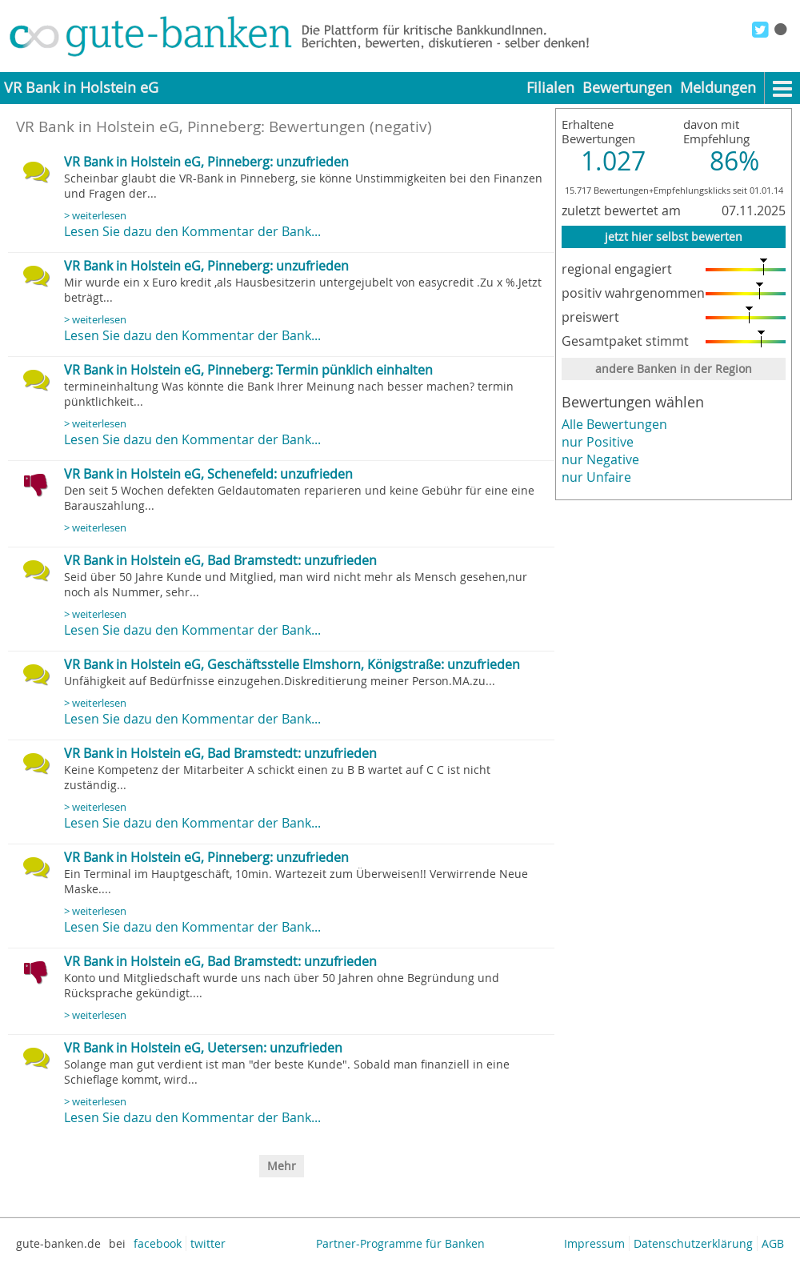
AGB (773, 1243)
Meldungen (718, 87)
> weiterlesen (95, 216)
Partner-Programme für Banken (400, 1243)
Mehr (281, 1165)
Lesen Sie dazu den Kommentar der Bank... (192, 231)
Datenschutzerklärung (693, 1243)
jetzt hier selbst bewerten (673, 236)
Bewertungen (627, 87)
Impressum (594, 1243)
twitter (208, 1243)
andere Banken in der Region (673, 368)
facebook (158, 1243)
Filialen (550, 87)
